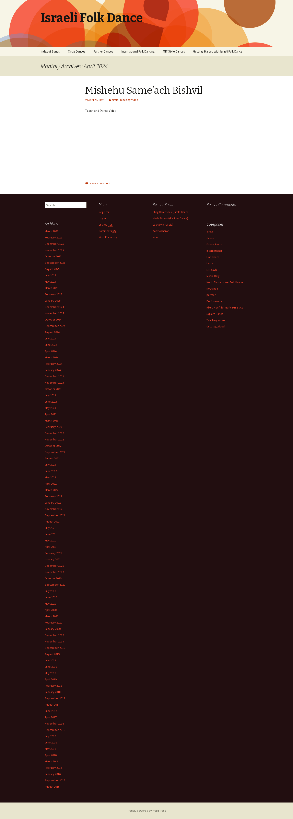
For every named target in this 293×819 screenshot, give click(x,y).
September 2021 (55, 515)
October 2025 (53, 256)
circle (115, 100)
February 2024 (53, 364)
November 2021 (54, 509)
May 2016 (50, 749)
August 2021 (52, 521)
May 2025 (50, 281)
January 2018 (53, 692)
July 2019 (50, 660)
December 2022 (54, 433)
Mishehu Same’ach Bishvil (143, 90)
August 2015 (52, 786)
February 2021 (53, 553)
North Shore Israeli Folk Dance (225, 282)
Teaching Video (129, 100)
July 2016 (50, 736)
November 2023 (54, 382)
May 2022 (50, 477)
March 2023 (51, 420)
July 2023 (50, 395)
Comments (108, 231)
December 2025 (54, 244)
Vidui (155, 237)
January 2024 (53, 370)
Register (104, 212)
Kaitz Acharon (161, 231)
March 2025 (51, 288)
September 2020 (55, 584)
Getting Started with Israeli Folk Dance (217, 51)
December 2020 (54, 566)
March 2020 (51, 616)
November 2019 (54, 641)
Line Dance (213, 257)
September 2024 (55, 326)
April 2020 (51, 610)
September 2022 (55, 452)
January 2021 (53, 559)
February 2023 (53, 427)
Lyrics (210, 263)
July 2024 (50, 338)
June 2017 (51, 711)
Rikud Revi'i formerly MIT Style (225, 307)
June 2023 (51, 401)
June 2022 (51, 471)
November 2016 (54, 723)
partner (211, 295)
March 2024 (51, 357)
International (214, 251)
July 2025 (50, 275)
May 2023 (50, 408)
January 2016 (53, 774)
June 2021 (51, 534)
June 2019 (51, 667)
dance (210, 238)
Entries (106, 225)
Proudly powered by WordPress (146, 810)
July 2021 (50, 528)
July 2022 (50, 465)
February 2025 (53, 294)
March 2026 (51, 231)
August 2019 (52, 654)
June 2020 (51, 597)
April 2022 (51, 483)
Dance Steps (214, 244)
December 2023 (54, 376)
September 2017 (55, 698)
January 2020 (53, 629)
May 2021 (50, 540)
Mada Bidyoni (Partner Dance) (170, 218)
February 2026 (53, 237)
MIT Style (212, 269)
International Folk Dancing (138, 51)
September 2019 (55, 648)
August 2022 (52, 458)
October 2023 (53, 389)
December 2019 (54, 635)
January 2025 (53, 300)
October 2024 (53, 319)
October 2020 (53, 578)
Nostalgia (212, 288)
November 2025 (54, 250)
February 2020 (53, 622)
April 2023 (51, 414)
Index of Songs (50, 51)
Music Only (213, 276)
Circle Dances (76, 51)
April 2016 (51, 755)
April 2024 (51, 351)
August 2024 (52, 332)
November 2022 (54, 439)
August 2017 (52, 704)
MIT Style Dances (174, 51)
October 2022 (53, 446)
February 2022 (53, 496)
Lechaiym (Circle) (163, 224)
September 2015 (55, 780)
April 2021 (51, 547)
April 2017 (51, 717)
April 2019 (51, 679)
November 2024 (54, 313)
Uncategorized (216, 326)
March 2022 (51, 490)
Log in (102, 218)
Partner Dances (103, 51)
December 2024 (54, 307)
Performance (215, 301)
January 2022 (53, 502)
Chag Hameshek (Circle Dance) (171, 212)
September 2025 (55, 263)
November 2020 (54, 572)
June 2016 (51, 742)
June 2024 (51, 345)
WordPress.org (108, 237)
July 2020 (50, 591)
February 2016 (53, 768)
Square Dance (215, 314)
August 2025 (52, 269)
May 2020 (50, 603)
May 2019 (50, 673)
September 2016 (55, 730)
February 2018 (53, 685)
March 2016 (51, 761)
